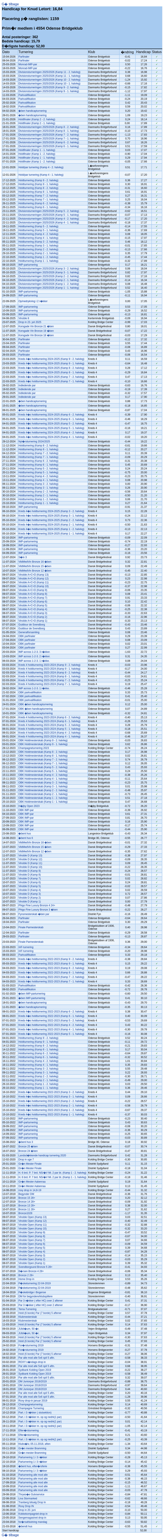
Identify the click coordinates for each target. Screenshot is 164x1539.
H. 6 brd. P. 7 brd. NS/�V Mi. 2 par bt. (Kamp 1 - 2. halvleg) (52, 1172)
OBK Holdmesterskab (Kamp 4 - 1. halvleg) (42, 778)
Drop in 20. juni (27, 1510)
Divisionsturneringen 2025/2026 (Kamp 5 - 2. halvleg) (48, 211)
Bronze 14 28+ (26, 1201)
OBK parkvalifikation (29, 692)
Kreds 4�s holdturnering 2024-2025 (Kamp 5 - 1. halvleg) (51, 428)
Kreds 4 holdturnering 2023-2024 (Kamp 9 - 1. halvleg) (49, 668)
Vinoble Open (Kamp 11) (32, 1224)
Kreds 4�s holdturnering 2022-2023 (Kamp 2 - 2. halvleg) (51, 1101)
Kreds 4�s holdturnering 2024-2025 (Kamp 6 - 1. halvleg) (51, 419)
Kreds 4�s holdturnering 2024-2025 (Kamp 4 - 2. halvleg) (51, 432)
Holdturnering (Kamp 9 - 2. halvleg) (38, 180)
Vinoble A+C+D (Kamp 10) (33, 586)
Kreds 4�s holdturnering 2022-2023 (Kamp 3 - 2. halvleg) (51, 1092)
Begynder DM (26, 1194)
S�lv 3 (22, 557)
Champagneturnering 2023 (33, 748)
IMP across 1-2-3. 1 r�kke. (34, 660)
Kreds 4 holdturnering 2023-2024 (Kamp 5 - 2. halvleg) (49, 725)
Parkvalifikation (27, 95)
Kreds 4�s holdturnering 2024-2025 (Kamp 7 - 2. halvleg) (51, 376)
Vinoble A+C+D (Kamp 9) (32, 590)
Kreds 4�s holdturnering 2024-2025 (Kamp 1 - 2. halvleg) (51, 529)
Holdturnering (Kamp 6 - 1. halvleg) (38, 207)
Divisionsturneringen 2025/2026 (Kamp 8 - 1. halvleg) (48, 130)
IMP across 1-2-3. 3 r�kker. (34, 651)
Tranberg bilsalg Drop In (32, 1502)
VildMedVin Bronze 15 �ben (34, 566)
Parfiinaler (24, 339)
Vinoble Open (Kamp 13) (32, 1217)
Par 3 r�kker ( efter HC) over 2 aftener (40, 1300)
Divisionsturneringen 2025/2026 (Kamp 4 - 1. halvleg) (48, 222)
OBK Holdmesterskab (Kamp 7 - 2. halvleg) (42, 759)
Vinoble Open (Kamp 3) (31, 1255)
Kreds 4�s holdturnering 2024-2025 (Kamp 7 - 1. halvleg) (51, 381)
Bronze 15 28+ (26, 1197)
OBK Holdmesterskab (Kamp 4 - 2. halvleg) (42, 774)
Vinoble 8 (23, 318)
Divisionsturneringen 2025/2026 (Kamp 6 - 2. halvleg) (48, 142)
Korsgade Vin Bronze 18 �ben (36, 335)
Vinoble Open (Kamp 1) (31, 1263)
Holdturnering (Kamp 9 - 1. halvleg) (38, 184)
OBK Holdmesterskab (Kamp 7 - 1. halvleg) (42, 763)
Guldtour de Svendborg (31, 624)
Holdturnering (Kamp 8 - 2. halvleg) (38, 188)
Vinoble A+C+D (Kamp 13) (33, 574)
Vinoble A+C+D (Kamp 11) (33, 582)
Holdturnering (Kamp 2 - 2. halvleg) (38, 249)
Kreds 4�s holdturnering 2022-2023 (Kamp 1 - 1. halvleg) (51, 1114)
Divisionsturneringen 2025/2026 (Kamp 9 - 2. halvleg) (48, 87)
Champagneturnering (30, 1404)
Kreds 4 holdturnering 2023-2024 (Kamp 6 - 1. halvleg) (49, 721)
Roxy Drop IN (26, 1506)
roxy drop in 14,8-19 (29, 1190)
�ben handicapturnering (32, 110)
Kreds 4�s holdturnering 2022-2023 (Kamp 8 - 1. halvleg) (51, 972)
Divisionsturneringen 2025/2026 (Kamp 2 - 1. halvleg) (48, 280)
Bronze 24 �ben (28, 1151)
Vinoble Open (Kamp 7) (31, 1240)
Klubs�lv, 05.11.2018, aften (34, 1443)
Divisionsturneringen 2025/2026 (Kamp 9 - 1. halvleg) (48, 91)
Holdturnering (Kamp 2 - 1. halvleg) (38, 253)
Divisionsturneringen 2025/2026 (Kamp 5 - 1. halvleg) (48, 214)
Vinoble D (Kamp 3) (29, 893)
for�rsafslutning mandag (32, 1521)
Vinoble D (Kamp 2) (29, 897)
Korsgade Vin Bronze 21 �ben (36, 326)
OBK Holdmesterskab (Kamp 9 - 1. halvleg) (42, 744)
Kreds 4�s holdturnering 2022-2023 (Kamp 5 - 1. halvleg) (51, 1033)
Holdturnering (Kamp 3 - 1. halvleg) (38, 245)
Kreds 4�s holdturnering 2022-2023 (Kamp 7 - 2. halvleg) (51, 977)
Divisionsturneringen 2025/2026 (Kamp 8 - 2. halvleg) (48, 127)
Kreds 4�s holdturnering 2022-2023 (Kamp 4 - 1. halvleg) (51, 1029)
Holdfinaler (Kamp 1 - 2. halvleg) (36, 153)
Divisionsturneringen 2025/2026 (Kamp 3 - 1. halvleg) (48, 272)
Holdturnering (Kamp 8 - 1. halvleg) (38, 191)
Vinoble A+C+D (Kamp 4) (32, 609)
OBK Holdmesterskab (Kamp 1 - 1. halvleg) (42, 801)
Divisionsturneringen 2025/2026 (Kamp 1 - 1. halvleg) (48, 287)
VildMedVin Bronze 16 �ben (34, 561)
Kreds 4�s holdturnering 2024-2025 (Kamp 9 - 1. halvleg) (51, 363)
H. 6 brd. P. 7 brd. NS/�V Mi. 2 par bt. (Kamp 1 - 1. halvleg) (52, 1177)
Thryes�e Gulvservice (31, 1494)
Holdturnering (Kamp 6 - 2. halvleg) (38, 203)
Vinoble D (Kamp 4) (29, 890)
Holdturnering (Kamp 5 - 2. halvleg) (38, 226)
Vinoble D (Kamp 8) (29, 874)
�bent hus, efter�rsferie (32, 1466)
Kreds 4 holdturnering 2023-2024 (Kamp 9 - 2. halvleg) (49, 664)
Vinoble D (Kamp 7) (29, 878)
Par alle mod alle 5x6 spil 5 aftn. (36, 1357)
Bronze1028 (25, 1213)
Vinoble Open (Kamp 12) (32, 1220)
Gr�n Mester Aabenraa (31, 1181)
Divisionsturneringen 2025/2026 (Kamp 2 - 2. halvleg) (48, 276)
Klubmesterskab (27, 1316)
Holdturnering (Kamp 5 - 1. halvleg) (38, 230)
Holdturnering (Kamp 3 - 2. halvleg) (38, 241)
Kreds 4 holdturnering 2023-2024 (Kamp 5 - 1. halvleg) (49, 728)
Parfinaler (23, 56)
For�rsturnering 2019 (30, 1345)
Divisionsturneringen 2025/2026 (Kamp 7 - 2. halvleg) (48, 134)
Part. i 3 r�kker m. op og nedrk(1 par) (40, 1417)
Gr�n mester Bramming (32, 1448)
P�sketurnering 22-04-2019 (34, 1283)
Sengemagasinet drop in (32, 1517)
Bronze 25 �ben (28, 1146)
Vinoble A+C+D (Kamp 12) (33, 578)
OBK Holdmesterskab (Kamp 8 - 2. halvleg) (42, 751)
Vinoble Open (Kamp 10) (32, 1228)
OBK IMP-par (26, 810)
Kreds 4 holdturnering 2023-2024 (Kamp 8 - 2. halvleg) (49, 672)
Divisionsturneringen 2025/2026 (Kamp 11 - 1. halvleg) (49, 75)
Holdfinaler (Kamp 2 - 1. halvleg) (36, 123)
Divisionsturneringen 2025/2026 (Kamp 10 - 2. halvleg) (49, 79)
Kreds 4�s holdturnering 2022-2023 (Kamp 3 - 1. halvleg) (51, 1096)
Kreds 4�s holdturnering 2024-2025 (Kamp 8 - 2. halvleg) (51, 367)
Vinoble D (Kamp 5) (29, 886)
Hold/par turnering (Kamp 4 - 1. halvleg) (40, 174)
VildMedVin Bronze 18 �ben (34, 842)
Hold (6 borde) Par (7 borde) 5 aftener (39, 1313)
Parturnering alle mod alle (33, 1474)
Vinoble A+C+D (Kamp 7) (32, 597)
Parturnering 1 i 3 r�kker (32, 1457)
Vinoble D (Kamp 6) (29, 882)
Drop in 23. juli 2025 (29, 322)
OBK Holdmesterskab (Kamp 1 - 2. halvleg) (42, 797)
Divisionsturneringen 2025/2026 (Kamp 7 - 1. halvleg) (48, 138)
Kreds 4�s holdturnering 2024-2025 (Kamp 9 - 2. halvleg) (51, 359)
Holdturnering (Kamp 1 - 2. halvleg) (38, 257)
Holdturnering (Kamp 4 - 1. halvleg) (38, 237)
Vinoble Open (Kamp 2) (31, 1259)
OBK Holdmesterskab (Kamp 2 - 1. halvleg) (42, 794)
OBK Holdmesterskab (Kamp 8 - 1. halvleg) (42, 755)
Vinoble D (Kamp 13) (30, 855)
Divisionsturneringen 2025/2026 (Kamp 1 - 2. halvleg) (48, 283)
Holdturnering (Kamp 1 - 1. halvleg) (38, 260)
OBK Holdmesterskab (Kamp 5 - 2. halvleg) (42, 767)
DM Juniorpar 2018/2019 (32, 1381)
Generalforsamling (28, 632)
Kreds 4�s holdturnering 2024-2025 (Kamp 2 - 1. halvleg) (51, 524)
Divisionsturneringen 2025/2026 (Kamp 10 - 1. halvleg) (49, 83)
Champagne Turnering (31, 1408)
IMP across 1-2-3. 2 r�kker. (34, 656)
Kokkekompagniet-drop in (32, 1513)
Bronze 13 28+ (26, 1205)
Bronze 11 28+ (26, 1209)
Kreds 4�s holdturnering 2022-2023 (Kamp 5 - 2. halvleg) (51, 1020)
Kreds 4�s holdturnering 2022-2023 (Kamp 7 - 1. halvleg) (51, 981)
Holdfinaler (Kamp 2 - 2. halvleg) (36, 119)
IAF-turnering (25, 947)
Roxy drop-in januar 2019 (32, 1400)
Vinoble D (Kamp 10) (30, 867)
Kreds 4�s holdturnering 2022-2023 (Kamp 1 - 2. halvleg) (51, 1110)
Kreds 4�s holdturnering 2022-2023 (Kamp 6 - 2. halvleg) (51, 1011)
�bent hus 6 (25, 838)
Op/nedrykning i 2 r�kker (32, 301)
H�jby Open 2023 (29, 806)
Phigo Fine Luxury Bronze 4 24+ (36, 905)
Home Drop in (26, 1279)
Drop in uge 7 (26, 1159)
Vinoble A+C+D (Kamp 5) (32, 605)
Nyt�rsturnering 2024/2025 (34, 441)
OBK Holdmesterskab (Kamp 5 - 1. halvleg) (42, 771)
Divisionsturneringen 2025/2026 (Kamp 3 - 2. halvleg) (48, 268)
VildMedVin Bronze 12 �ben (34, 570)
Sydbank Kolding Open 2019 (34, 1369)
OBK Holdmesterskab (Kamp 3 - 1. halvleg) (42, 786)
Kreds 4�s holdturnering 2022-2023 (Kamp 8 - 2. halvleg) (51, 968)
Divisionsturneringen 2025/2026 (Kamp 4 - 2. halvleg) (48, 218)
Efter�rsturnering (28, 1430)
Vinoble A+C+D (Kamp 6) (32, 601)
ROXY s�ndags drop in (32, 1362)
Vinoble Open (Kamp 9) (31, 1232)
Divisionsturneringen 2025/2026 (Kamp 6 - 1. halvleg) (48, 146)
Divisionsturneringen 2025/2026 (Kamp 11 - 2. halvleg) (49, 72)
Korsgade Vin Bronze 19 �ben (36, 330)
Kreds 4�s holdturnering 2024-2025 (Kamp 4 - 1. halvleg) (51, 437)
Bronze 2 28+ (26, 1275)
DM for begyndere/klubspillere (35, 1296)
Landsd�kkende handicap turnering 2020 (42, 1155)
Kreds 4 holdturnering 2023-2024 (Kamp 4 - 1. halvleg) (49, 736)
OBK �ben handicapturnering (35, 704)
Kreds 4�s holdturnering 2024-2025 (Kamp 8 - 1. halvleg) (51, 372)
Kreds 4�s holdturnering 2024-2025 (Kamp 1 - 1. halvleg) (51, 533)
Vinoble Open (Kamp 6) (31, 1243)
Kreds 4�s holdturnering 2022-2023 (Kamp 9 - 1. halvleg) (51, 963)
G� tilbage (10, 4)
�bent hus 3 (25, 1142)
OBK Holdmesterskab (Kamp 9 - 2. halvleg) (42, 740)
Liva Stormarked (27, 1498)
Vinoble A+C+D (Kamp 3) (32, 613)
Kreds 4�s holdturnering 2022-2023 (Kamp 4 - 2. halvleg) (51, 1025)
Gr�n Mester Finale (29, 1163)
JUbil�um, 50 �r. (28, 1328)
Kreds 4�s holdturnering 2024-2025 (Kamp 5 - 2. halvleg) (51, 423)
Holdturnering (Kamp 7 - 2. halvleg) (38, 195)
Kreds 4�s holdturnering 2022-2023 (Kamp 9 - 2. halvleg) (51, 959)
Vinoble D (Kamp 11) (30, 863)
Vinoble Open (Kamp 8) (31, 1236)
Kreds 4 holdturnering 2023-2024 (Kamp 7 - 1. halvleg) (49, 684)
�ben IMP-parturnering (31, 993)
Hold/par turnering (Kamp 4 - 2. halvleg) (40, 167)
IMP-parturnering (28, 264)
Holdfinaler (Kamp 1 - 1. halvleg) (36, 150)
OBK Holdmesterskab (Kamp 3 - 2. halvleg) (42, 782)
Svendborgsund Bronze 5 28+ (35, 1266)
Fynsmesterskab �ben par (33, 914)
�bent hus (24, 833)
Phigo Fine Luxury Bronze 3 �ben (37, 909)
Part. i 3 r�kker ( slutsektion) (34, 1412)
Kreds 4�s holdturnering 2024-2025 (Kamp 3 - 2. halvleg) (51, 511)
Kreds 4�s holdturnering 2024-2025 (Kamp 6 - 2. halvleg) (51, 414)
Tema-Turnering (27, 1309)
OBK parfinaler (26, 636)
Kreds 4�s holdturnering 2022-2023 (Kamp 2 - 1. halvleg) (51, 1105)
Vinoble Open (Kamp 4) (31, 1251)
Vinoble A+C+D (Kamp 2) (32, 616)
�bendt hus (25, 1526)
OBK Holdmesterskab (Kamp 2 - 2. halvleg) (42, 790)
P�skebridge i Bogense (32, 1292)
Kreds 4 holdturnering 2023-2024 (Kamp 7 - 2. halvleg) (49, 680)
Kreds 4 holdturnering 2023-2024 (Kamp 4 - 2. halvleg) (49, 732)
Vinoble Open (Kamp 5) (31, 1247)
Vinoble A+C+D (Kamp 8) (32, 593)
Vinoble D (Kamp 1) (29, 901)
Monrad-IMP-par (27, 64)
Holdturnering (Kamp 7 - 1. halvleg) (38, 199)
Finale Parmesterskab (30, 927)
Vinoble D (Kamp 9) (29, 870)
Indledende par (26, 385)
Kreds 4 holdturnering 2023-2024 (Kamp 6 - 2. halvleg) (49, 717)
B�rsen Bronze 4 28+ (31, 1271)
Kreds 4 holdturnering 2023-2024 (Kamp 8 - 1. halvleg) (49, 676)
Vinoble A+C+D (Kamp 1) (32, 620)
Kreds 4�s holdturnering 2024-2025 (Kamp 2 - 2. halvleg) (51, 520)
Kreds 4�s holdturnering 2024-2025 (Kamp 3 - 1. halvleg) (51, 515)
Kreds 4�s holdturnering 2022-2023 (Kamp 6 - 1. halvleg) (51, 1016)
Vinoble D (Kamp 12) (30, 859)
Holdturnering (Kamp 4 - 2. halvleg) (38, 234)
